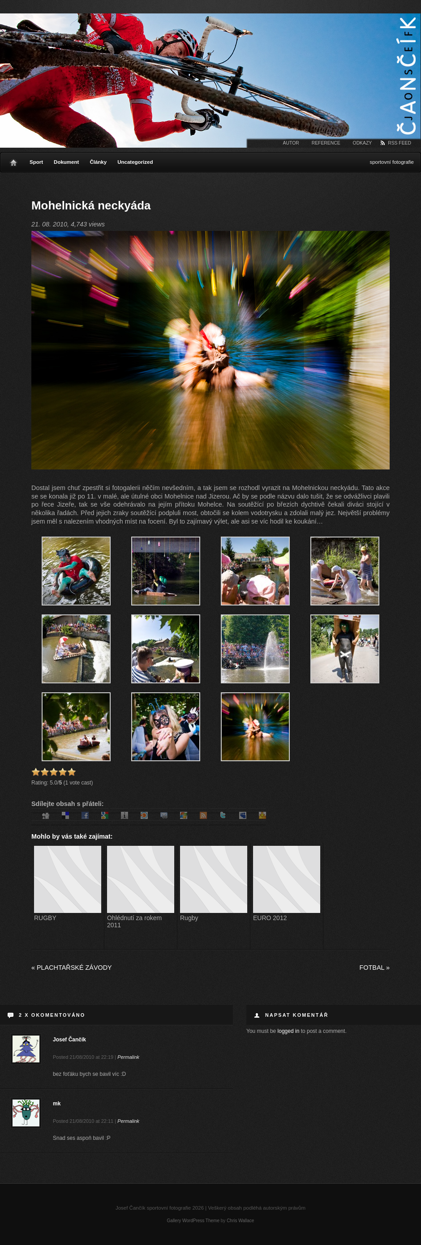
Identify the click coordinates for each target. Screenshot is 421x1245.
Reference (326, 143)
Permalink (128, 1057)
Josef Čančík (69, 1039)
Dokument (66, 162)
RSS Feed (399, 143)
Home (13, 160)
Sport (36, 162)
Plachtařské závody (71, 967)
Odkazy (362, 143)
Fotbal (375, 967)
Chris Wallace (240, 1220)
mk (56, 1103)
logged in (289, 1031)
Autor (291, 143)
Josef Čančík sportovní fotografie (210, 80)
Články (98, 162)
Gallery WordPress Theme (193, 1220)
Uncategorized (135, 162)
